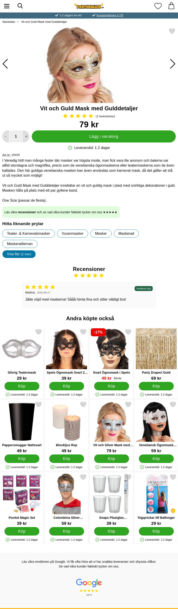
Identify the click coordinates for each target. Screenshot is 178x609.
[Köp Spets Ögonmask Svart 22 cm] (66, 386)
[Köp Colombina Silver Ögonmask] (66, 531)
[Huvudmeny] (6, 6)
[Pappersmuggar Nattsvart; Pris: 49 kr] (22, 427)
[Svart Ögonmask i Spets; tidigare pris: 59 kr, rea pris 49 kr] (111, 354)
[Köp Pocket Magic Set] (21, 531)
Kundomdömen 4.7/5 (110, 15)
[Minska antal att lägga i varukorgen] (5, 136)
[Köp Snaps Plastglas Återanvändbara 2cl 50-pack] (111, 531)
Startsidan (8, 21)
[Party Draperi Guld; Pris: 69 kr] (156, 354)
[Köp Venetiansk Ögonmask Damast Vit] (156, 458)
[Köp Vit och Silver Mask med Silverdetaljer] (111, 458)
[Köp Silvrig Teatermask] (21, 386)
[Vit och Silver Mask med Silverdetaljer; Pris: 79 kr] (111, 427)
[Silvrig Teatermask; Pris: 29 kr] (22, 354)
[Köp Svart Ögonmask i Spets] (111, 386)
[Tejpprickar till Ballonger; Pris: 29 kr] (156, 499)
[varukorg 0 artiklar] (171, 6)
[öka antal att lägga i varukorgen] (26, 136)
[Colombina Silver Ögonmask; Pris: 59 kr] (66, 499)
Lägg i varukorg (103, 136)
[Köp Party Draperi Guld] (156, 386)
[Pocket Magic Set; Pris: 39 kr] (22, 499)
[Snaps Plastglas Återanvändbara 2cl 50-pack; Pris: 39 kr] (111, 499)
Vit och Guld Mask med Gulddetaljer (43, 21)
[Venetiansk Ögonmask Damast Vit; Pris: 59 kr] (156, 427)
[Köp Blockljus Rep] (66, 458)
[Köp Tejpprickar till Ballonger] (156, 531)
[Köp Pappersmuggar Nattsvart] (21, 458)
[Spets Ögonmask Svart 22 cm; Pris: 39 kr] (66, 354)
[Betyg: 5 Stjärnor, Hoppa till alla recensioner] (89, 116)
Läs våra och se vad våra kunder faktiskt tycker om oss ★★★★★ (60, 212)
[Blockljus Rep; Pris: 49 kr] (66, 427)
